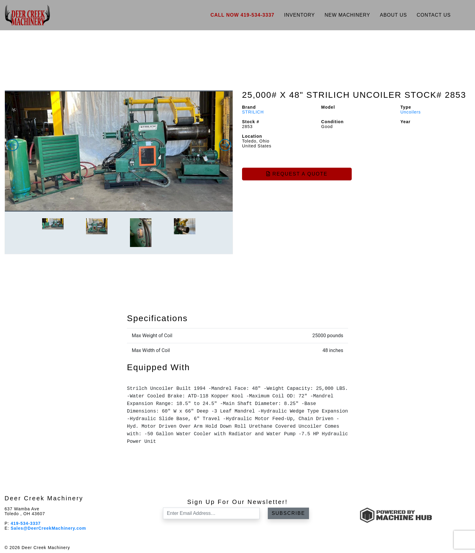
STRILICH (253, 112)
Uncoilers (410, 112)
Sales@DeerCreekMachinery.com (48, 528)
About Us (393, 15)
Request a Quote (296, 173)
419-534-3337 (26, 523)
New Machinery (347, 15)
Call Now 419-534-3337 (242, 15)
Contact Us (434, 15)
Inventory (299, 15)
